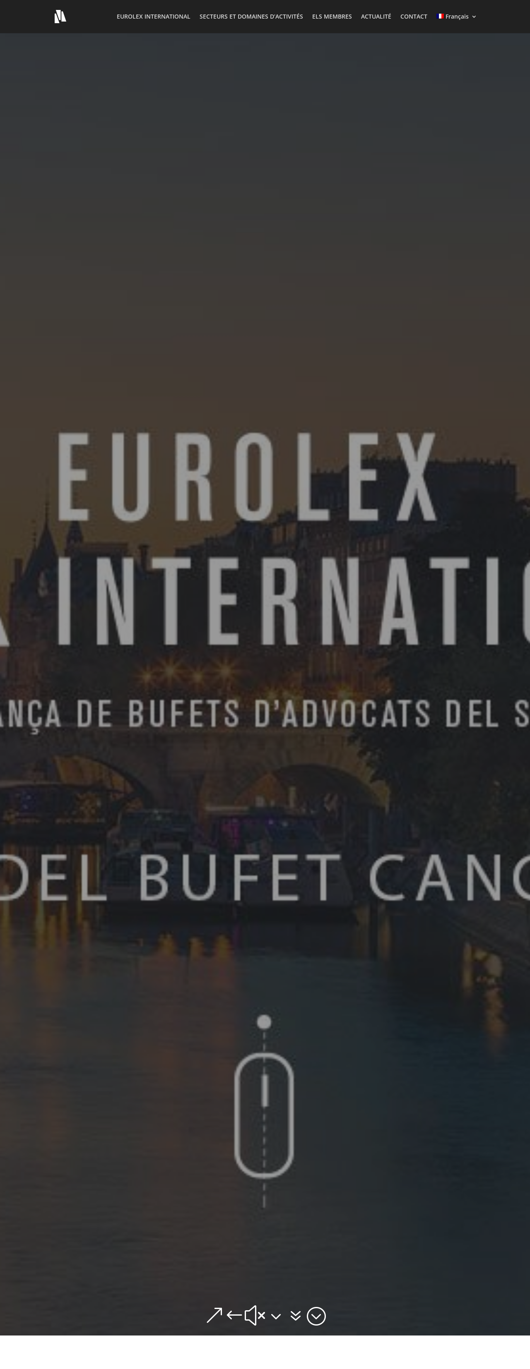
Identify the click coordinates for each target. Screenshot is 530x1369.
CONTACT (413, 17)
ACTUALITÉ (376, 17)
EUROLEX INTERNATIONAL (153, 17)
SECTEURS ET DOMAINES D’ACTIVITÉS (251, 17)
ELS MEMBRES (332, 17)
